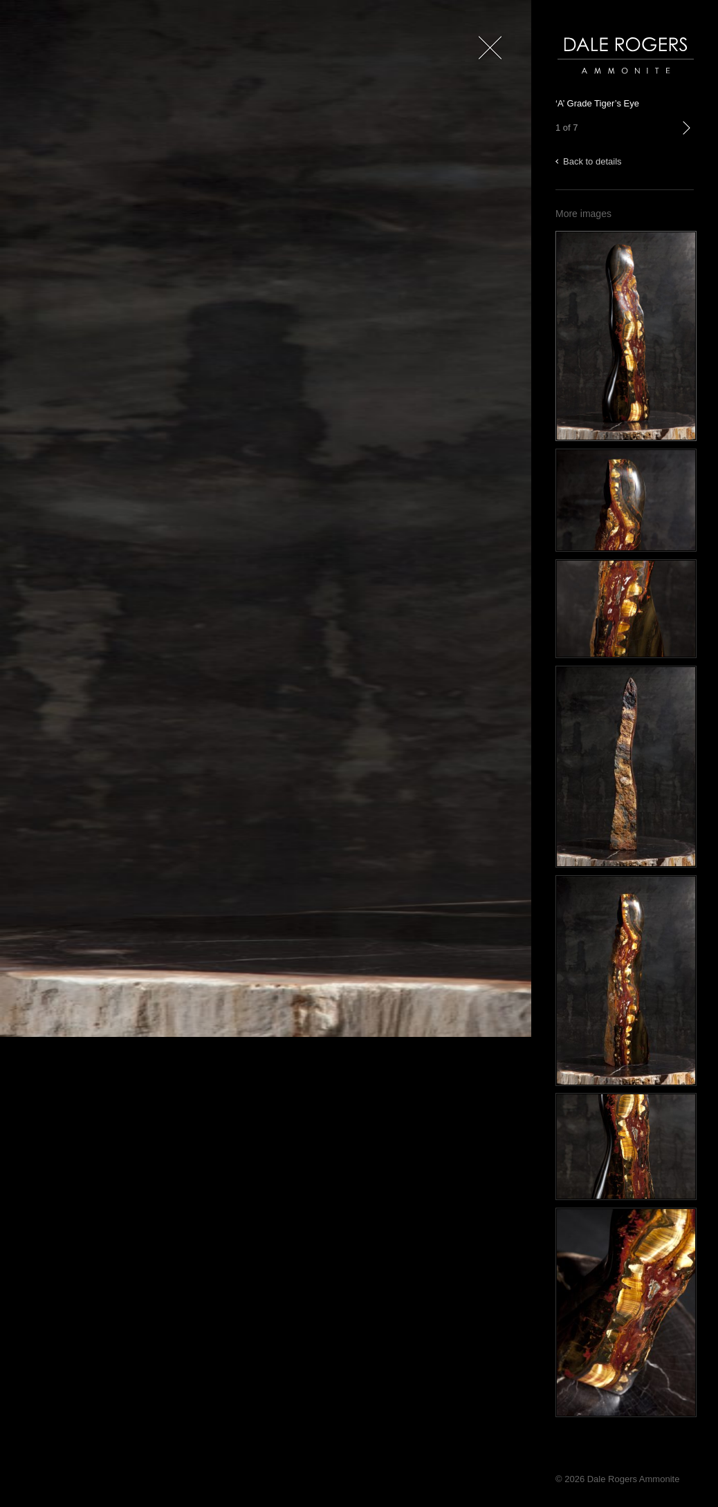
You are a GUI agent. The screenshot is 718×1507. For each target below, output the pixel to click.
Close (487, 69)
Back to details (592, 161)
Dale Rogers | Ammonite (606, 80)
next (686, 142)
